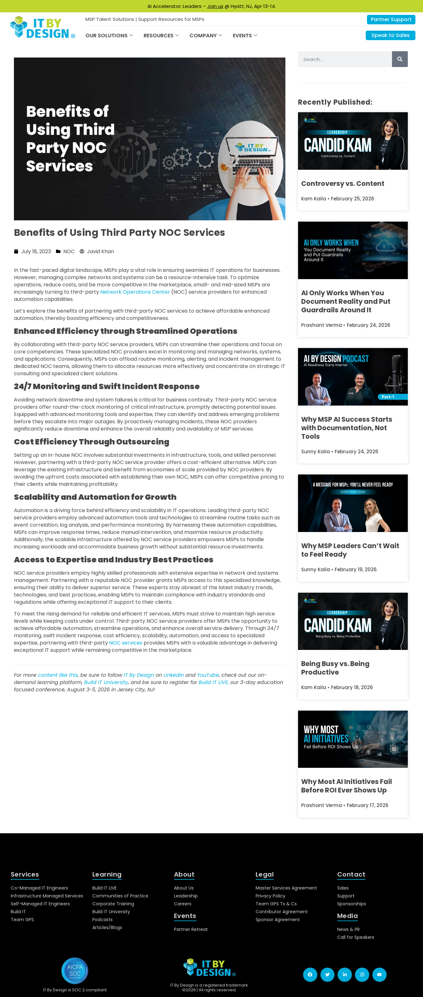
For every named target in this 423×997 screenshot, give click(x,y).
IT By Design (139, 675)
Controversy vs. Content (342, 183)
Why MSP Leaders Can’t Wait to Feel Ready (350, 550)
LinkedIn (174, 675)
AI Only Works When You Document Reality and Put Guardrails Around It (345, 301)
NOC (69, 251)
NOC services (125, 642)
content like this (58, 675)
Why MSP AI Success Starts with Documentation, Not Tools (346, 428)
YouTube (208, 675)
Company (206, 35)
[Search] (400, 59)
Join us (215, 6)
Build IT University (106, 682)
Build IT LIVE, (214, 682)
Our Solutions (109, 35)
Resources (161, 35)
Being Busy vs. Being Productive (335, 668)
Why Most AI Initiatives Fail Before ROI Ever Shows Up (346, 786)
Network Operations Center (135, 292)
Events (245, 35)
